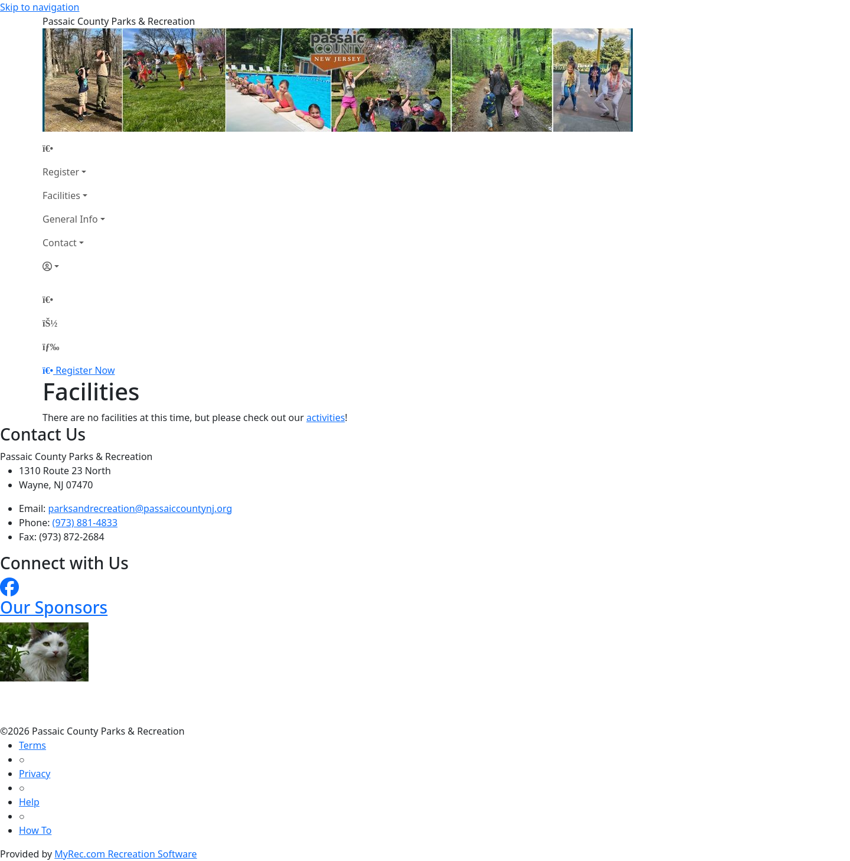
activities (325, 417)
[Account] (73, 266)
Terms (32, 745)
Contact (59, 242)
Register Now (85, 370)
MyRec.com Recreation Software (125, 853)
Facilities (61, 195)
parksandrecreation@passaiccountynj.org (140, 508)
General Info (70, 219)
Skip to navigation (39, 7)
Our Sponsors (53, 607)
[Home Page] (73, 148)
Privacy (34, 773)
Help (29, 801)
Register (60, 171)
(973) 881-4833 (85, 522)
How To (35, 830)
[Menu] (50, 346)
